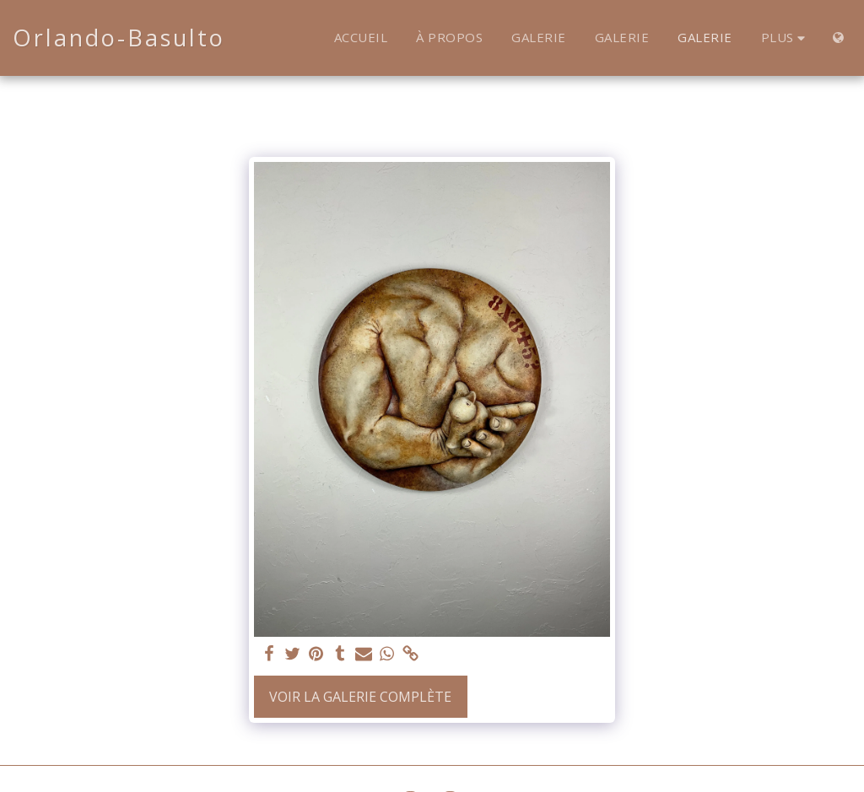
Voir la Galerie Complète (360, 696)
